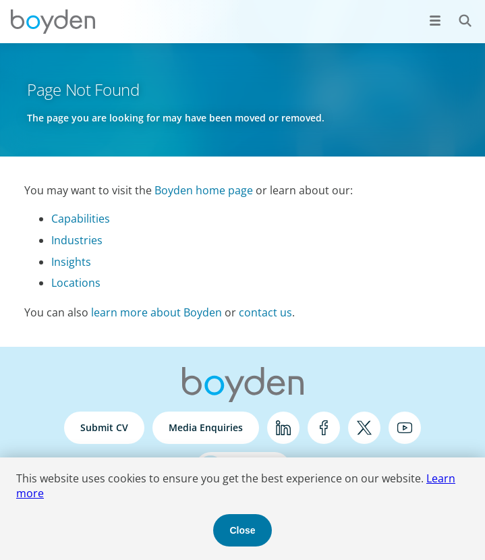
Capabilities (80, 218)
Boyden (52, 21)
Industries (77, 240)
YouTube (405, 428)
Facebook (324, 428)
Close (242, 530)
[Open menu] (435, 20)
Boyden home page (203, 190)
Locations (76, 282)
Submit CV (104, 427)
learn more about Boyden (156, 312)
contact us (265, 312)
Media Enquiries (206, 427)
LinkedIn (283, 428)
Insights (71, 261)
